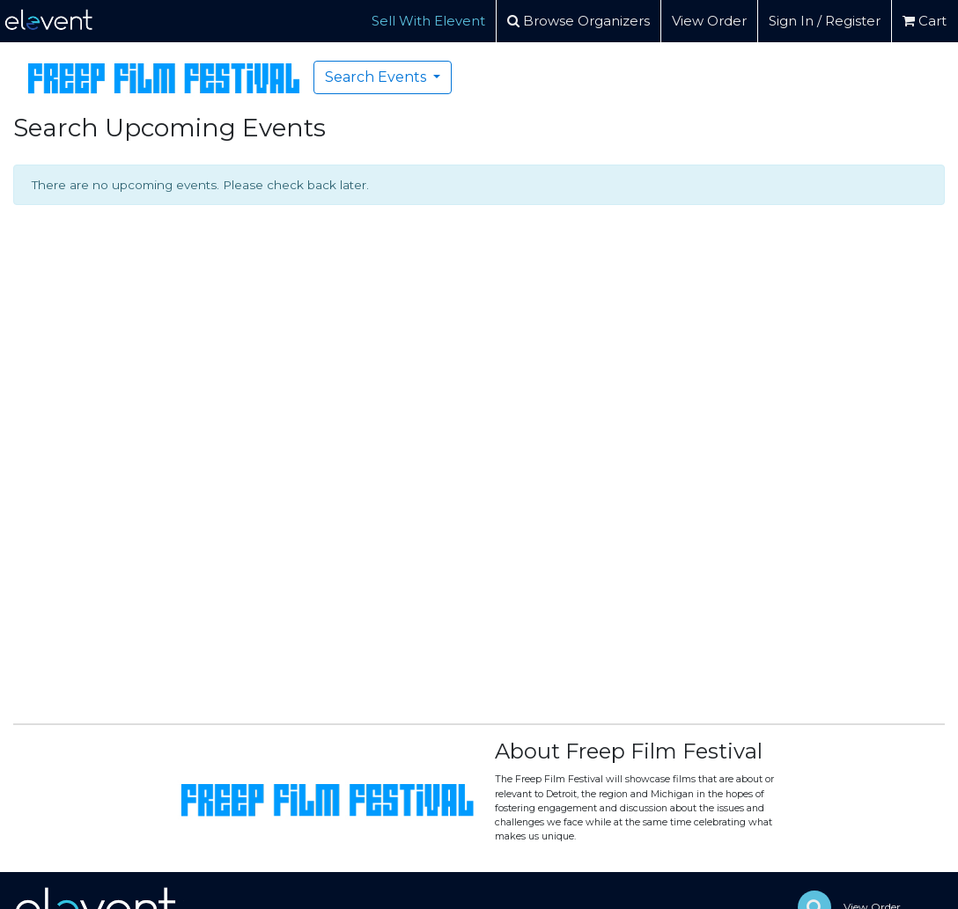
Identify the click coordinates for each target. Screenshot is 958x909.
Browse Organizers (578, 20)
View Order (709, 20)
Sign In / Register (825, 20)
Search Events (377, 77)
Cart (925, 20)
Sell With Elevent (428, 20)
